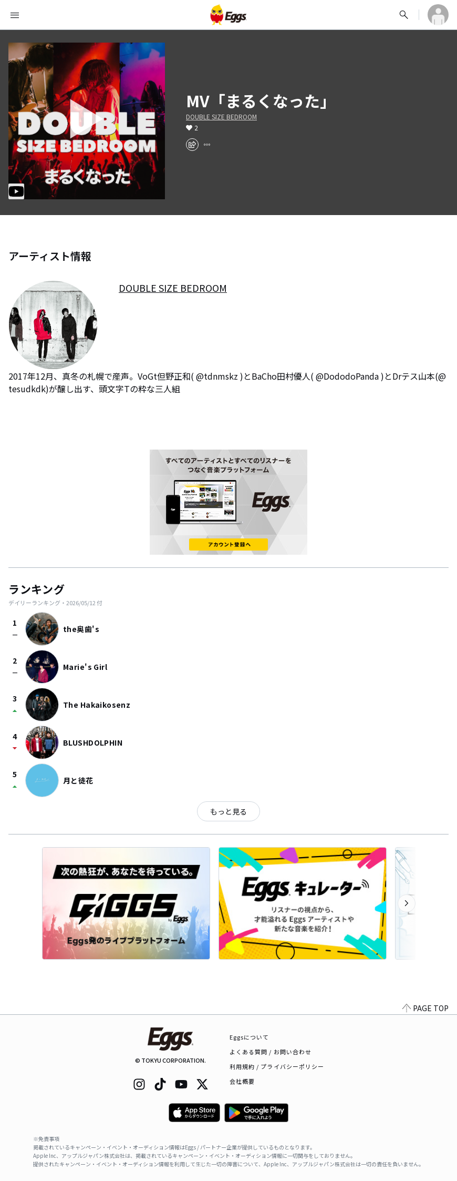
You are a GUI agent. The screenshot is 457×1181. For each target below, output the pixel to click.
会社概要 (242, 1081)
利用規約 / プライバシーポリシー (277, 1066)
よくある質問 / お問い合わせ (271, 1051)
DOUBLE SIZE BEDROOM (221, 117)
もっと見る (228, 811)
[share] (192, 144)
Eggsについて (249, 1037)
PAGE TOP (425, 1008)
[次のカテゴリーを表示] (407, 903)
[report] (207, 144)
